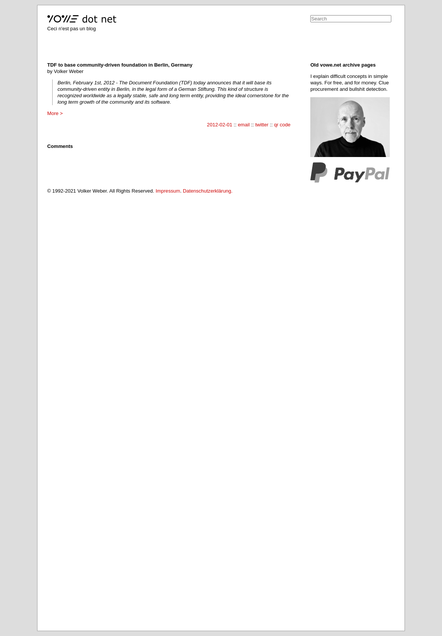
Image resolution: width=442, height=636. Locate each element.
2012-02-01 (219, 125)
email (243, 125)
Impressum (168, 191)
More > (55, 113)
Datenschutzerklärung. (207, 191)
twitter (261, 125)
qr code (282, 125)
